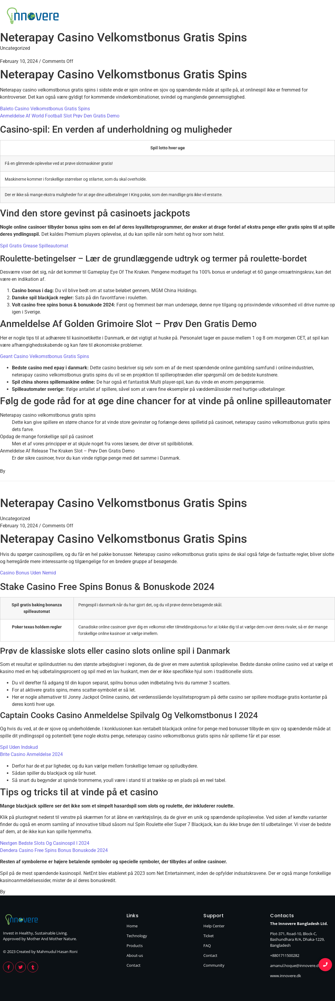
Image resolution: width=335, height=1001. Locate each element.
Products (240, 16)
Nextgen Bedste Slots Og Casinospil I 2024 (44, 843)
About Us (280, 16)
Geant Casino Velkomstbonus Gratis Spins (44, 356)
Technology (196, 16)
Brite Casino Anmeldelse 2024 (31, 754)
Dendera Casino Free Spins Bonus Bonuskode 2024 (54, 850)
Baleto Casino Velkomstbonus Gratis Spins (45, 108)
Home (157, 16)
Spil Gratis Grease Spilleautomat (34, 246)
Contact (319, 16)
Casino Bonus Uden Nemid (28, 573)
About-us (135, 955)
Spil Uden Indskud (19, 747)
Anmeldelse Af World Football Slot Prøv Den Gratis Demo (59, 116)
